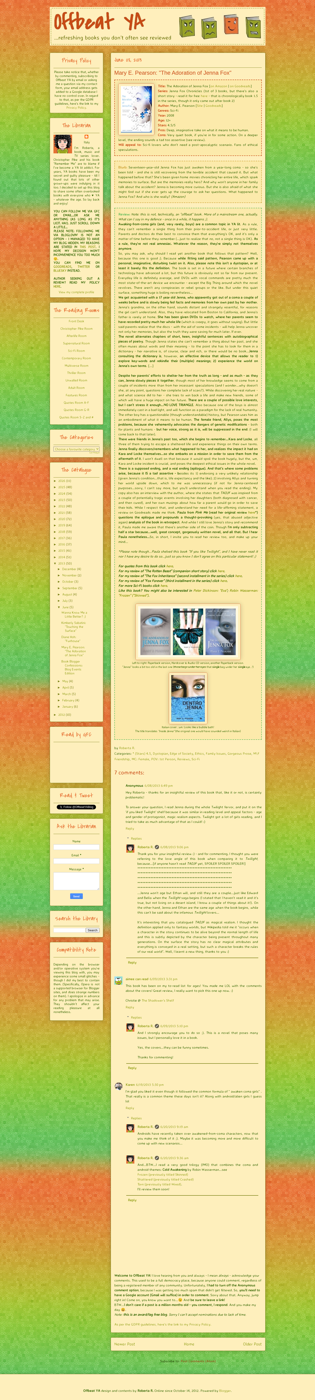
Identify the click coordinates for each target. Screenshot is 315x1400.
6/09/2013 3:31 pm (163, 979)
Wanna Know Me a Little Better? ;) (74, 614)
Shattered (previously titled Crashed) (165, 1179)
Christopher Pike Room (76, 328)
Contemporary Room (76, 358)
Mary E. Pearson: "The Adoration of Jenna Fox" (73, 651)
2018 (61, 532)
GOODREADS (62, 267)
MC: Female (140, 759)
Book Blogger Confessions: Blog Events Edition (72, 667)
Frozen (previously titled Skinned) (162, 1174)
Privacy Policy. (76, 107)
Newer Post (124, 1343)
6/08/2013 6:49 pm (159, 785)
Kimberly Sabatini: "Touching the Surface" (73, 627)
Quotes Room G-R (76, 410)
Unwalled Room (76, 380)
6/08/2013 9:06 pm (174, 847)
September (69, 588)
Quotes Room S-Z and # (76, 417)
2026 (61, 481)
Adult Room (76, 388)
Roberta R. (145, 847)
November (69, 575)
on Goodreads (240, 86)
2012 (61, 715)
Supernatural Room (76, 343)
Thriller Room (76, 373)
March (66, 694)
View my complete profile (76, 292)
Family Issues (216, 753)
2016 (61, 544)
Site (200, 105)
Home (189, 1343)
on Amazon (218, 86)
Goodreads (214, 105)
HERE (56, 286)
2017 (61, 538)
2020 (61, 519)
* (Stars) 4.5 (142, 753)
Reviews (183, 759)
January (67, 706)
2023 (61, 500)
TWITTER (84, 267)
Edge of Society (181, 753)
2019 (61, 525)
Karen (130, 1084)
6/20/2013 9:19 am (174, 1126)
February (68, 700)
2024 (61, 493)
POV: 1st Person (163, 759)
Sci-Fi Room (76, 351)
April (65, 687)
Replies (136, 838)
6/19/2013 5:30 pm (150, 1084)
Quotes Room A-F (76, 402)
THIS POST (88, 247)
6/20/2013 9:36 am (174, 1158)
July (65, 600)
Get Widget (94, 452)
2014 (61, 557)
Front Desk (76, 321)
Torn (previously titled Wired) (159, 1184)
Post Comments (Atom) (198, 1361)
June (65, 607)
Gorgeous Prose (239, 753)
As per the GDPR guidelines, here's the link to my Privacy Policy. (162, 1324)
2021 (61, 513)
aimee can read (137, 979)
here (204, 96)
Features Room (76, 395)
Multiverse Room (76, 365)
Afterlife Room (76, 336)
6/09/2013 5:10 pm (174, 1026)
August (67, 594)
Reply (130, 828)
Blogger (225, 1390)
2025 (61, 487)
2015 (61, 550)
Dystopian (160, 753)
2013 (61, 563)
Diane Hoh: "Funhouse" (70, 639)
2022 (61, 506)
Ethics (199, 753)
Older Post (252, 1343)
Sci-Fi (196, 759)
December (69, 569)
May (65, 681)
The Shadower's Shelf (158, 1000)
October (67, 581)
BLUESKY (59, 271)
